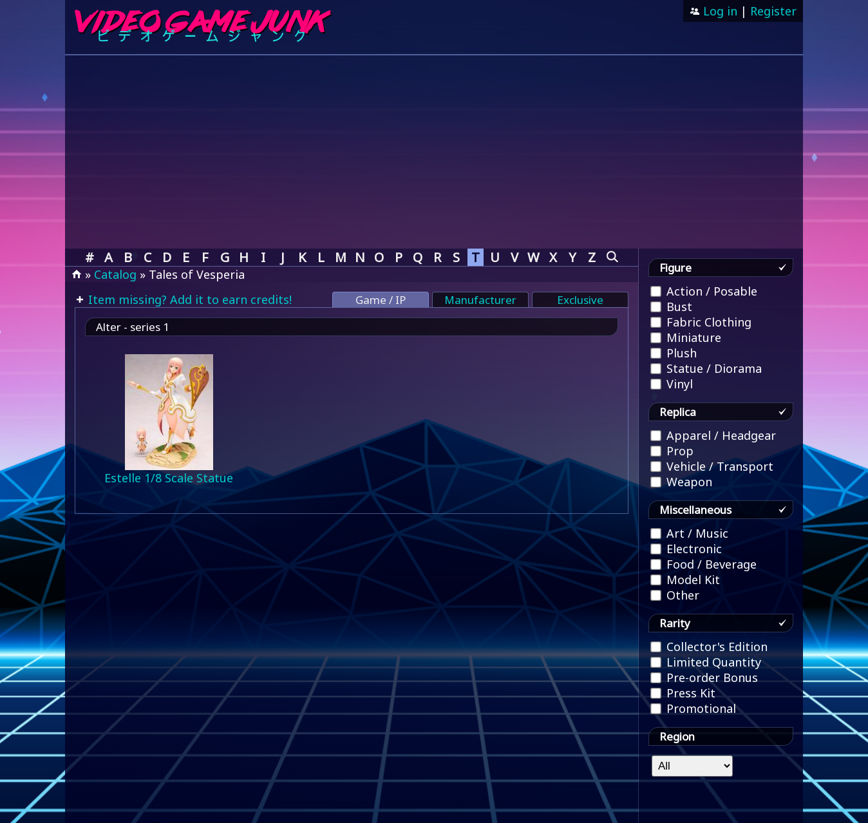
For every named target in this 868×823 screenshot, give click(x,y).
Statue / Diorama (706, 368)
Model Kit (685, 579)
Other (674, 595)
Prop (671, 451)
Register (773, 11)
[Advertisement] (434, 152)
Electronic (686, 548)
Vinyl (671, 384)
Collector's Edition (709, 646)
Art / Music (689, 533)
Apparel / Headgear (713, 435)
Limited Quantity (705, 662)
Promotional (693, 708)
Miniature (685, 337)
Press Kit (682, 693)
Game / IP (380, 299)
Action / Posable (703, 291)
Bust (671, 306)
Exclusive (580, 299)
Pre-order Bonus (704, 677)
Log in (718, 11)
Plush (673, 353)
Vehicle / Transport (711, 466)
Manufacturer (480, 299)
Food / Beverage (703, 564)
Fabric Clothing (700, 322)
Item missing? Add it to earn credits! (188, 299)
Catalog (115, 274)
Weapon (681, 481)
